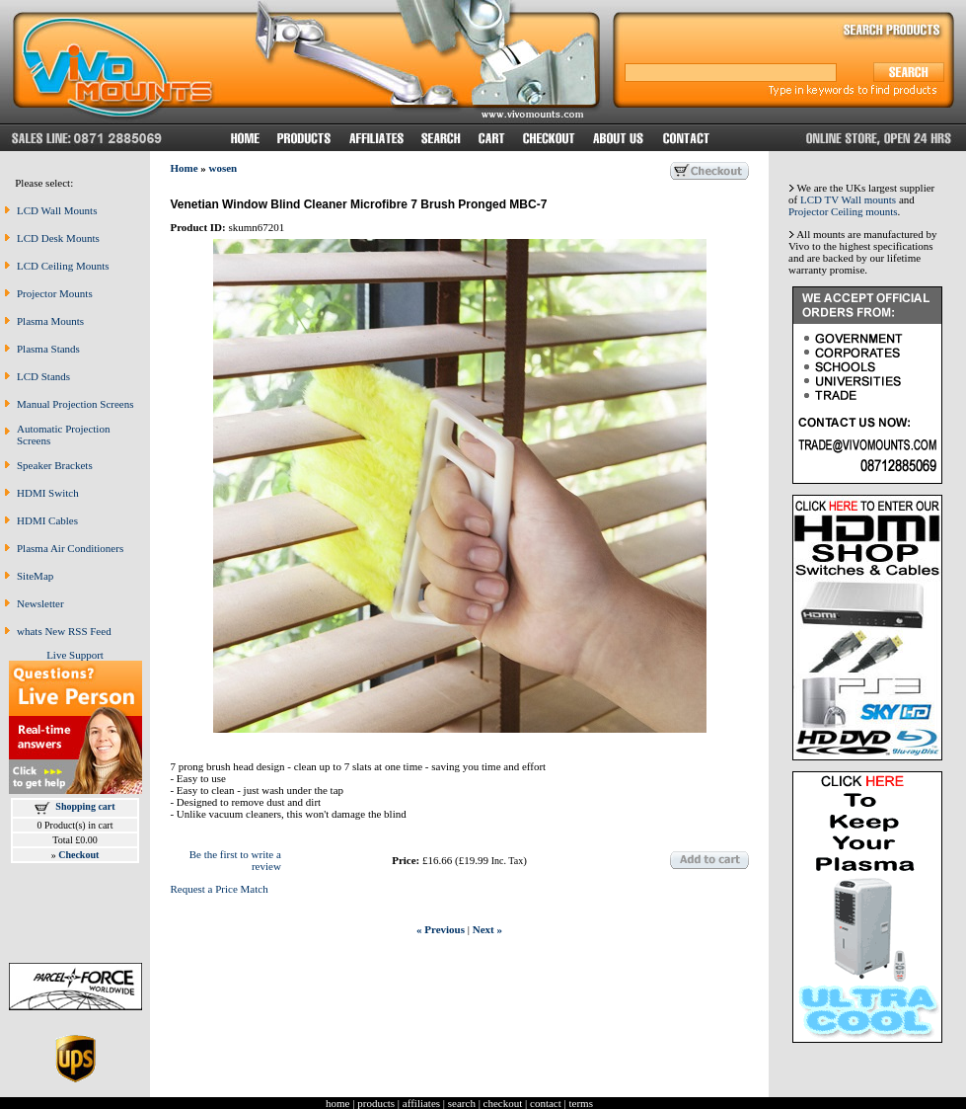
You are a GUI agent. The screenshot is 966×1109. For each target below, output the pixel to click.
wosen (223, 168)
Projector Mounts (55, 293)
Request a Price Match (218, 889)
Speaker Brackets (55, 465)
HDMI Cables (47, 520)
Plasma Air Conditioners (70, 548)
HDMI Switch (48, 493)
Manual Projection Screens (75, 404)
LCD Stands (43, 376)
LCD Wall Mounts (57, 210)
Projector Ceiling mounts (843, 211)
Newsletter (40, 603)
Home (183, 168)
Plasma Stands (48, 349)
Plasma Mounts (50, 321)
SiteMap (35, 576)
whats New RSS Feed (64, 631)
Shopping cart (84, 806)
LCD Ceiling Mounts (63, 266)
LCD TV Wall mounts (848, 199)
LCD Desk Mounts (58, 238)
